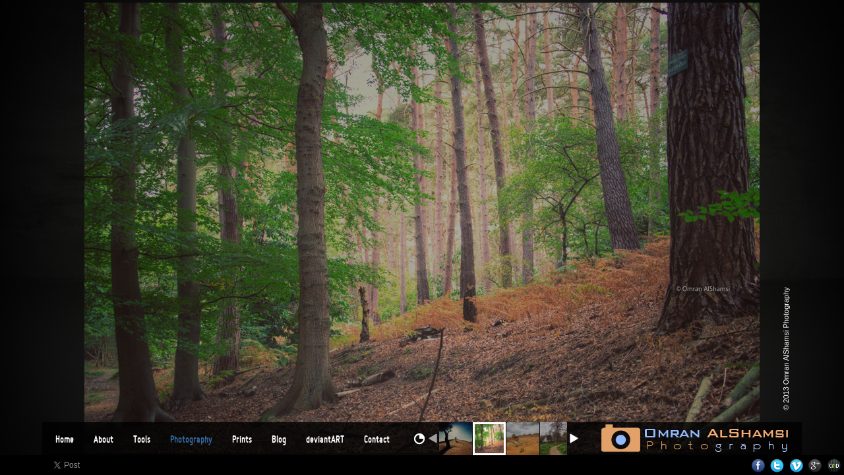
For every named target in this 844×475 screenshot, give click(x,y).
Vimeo (796, 465)
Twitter (777, 465)
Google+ (815, 465)
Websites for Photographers (834, 465)
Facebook (758, 465)
